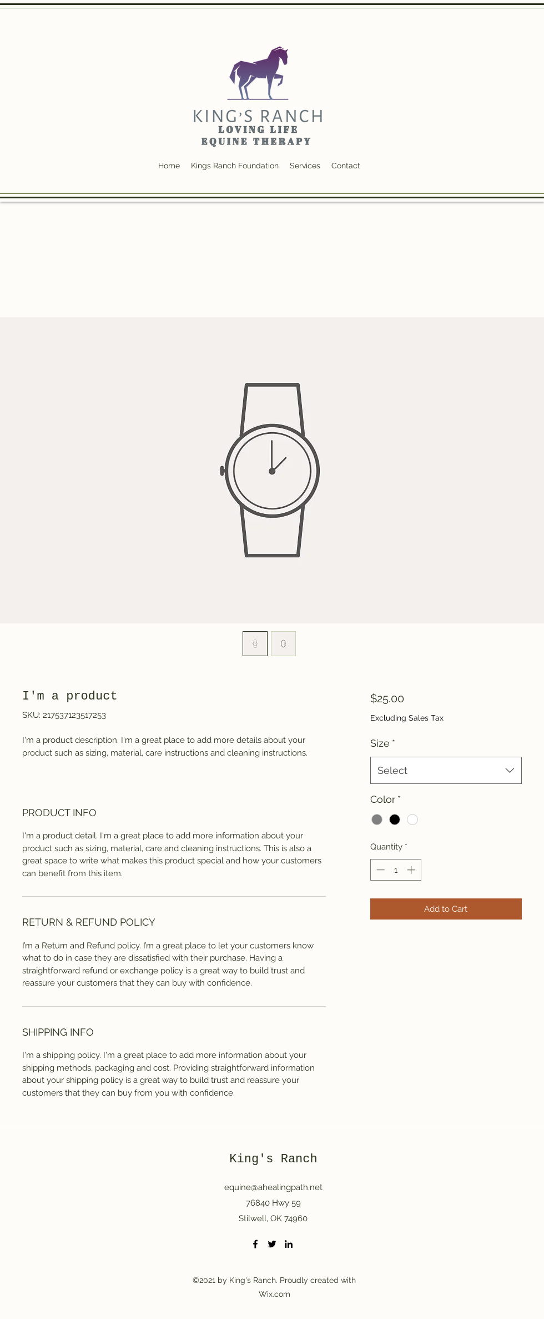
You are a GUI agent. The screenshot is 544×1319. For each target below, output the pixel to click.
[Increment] (412, 870)
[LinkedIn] (288, 1244)
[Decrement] (379, 870)
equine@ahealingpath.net (273, 1187)
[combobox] (446, 771)
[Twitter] (272, 1244)
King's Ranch (273, 1159)
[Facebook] (255, 1244)
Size (382, 743)
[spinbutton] (395, 870)
